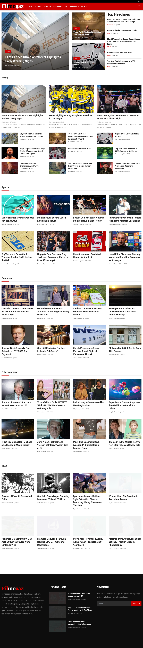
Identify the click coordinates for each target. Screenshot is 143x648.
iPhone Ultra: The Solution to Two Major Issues (124, 489)
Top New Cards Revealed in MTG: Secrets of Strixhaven (121, 62)
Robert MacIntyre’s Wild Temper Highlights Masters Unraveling (123, 219)
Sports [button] (47, 6)
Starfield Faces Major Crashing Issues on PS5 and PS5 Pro (51, 489)
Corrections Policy (132, 641)
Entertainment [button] (72, 6)
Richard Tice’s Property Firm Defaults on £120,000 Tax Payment (17, 350)
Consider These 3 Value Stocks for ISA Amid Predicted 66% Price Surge (123, 20)
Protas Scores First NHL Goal (119, 52)
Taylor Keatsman (7, 491)
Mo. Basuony (9, 65)
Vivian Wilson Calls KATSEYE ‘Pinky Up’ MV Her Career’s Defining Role (53, 401)
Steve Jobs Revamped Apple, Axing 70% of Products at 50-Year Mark (89, 528)
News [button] (38, 6)
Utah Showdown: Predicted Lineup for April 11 (89, 256)
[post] (35, 41)
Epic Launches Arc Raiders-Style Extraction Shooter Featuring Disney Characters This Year (88, 490)
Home (31, 6)
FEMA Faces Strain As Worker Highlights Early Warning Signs (19, 117)
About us (105, 641)
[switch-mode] (139, 1)
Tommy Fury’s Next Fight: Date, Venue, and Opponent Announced (127, 166)
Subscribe (136, 591)
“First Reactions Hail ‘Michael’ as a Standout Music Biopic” (17, 438)
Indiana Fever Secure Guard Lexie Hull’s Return (52, 219)
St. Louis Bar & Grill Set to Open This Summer (123, 350)
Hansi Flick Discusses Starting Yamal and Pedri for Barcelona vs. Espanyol (124, 258)
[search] (139, 6)
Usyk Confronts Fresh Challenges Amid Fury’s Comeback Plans (29, 166)
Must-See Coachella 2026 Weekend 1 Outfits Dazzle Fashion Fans (89, 438)
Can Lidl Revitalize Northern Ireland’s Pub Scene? (50, 350)
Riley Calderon (6, 406)
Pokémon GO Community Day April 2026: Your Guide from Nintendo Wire (17, 530)
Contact (83, 641)
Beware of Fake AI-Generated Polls (122, 30)
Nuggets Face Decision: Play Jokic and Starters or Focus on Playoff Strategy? (53, 258)
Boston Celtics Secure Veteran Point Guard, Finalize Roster (87, 219)
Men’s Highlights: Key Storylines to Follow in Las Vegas (68, 117)
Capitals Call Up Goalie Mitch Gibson (86, 63)
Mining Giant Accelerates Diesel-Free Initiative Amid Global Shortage (124, 312)
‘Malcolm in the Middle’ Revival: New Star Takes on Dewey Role (123, 438)
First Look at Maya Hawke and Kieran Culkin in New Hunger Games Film (80, 166)
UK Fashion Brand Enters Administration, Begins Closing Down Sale (51, 312)
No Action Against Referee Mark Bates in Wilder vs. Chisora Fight (119, 117)
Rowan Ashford (6, 319)
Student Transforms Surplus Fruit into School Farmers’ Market (88, 310)
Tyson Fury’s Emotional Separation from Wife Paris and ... (87, 31)
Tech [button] (84, 6)
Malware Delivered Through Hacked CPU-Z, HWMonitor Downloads (50, 530)
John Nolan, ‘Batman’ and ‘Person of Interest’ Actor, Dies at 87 (52, 438)
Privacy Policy (93, 641)
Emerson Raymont (7, 225)
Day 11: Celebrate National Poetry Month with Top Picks (31, 135)
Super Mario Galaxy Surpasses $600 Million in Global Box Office (123, 401)
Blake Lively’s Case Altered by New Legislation (89, 401)
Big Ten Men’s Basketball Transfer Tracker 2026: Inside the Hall (17, 256)
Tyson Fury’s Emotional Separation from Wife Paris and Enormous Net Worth (80, 136)
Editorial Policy (117, 641)
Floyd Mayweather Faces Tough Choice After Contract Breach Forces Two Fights (123, 41)
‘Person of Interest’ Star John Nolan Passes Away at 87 (15, 401)
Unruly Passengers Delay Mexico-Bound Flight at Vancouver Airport (88, 350)
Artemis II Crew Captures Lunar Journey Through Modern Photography (123, 530)
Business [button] (58, 6)
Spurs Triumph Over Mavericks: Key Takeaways (16, 219)
